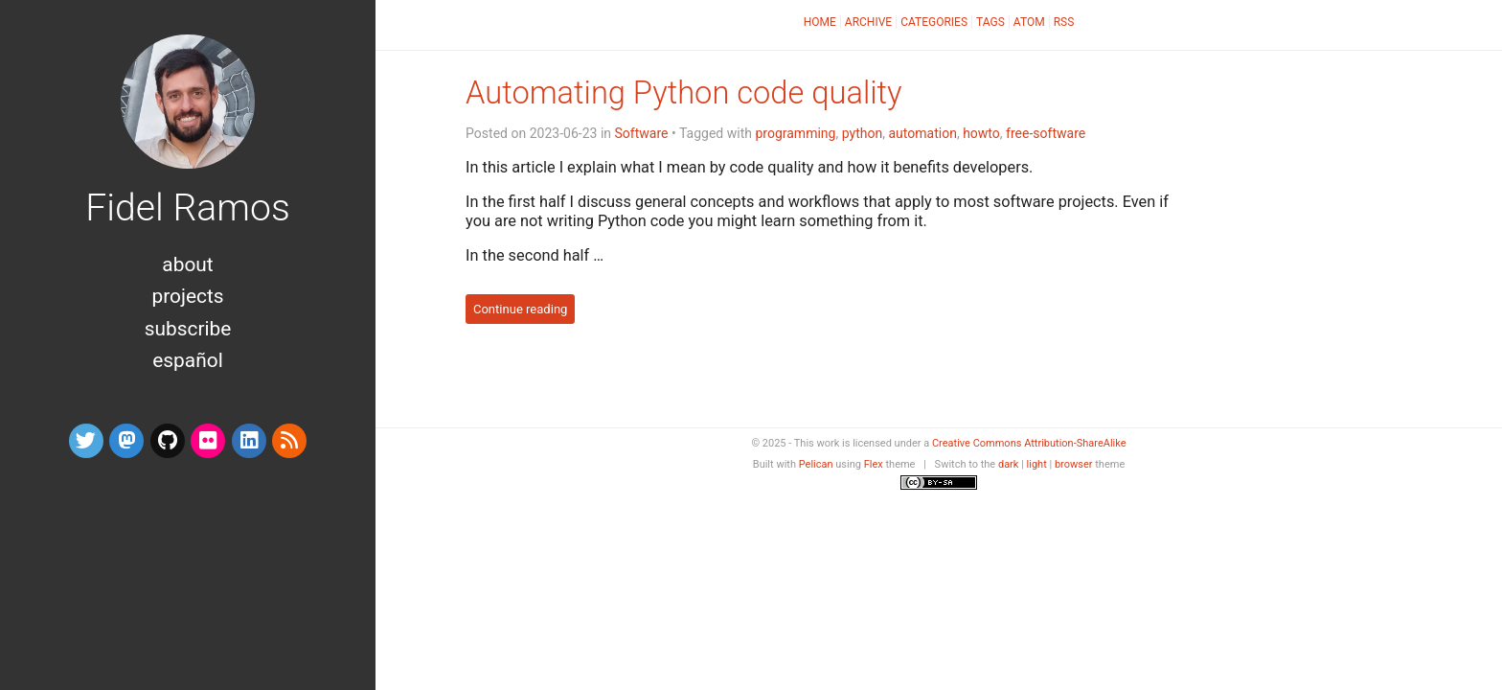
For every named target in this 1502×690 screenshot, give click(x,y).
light (1037, 464)
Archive (868, 22)
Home (820, 22)
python (862, 133)
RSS (1064, 22)
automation (922, 133)
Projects (187, 296)
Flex (873, 464)
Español (187, 360)
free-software (1045, 133)
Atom (1029, 22)
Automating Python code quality (683, 93)
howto (981, 133)
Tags (990, 22)
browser (1074, 464)
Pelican (816, 464)
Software (642, 133)
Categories (933, 22)
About (187, 264)
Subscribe (188, 328)
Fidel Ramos (187, 208)
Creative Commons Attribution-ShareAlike (1029, 443)
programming (795, 133)
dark (1008, 464)
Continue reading (520, 309)
